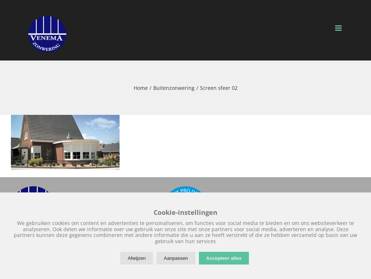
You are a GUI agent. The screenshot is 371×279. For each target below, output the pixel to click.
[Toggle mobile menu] (339, 28)
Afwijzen (137, 258)
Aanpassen (176, 258)
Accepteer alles (224, 258)
